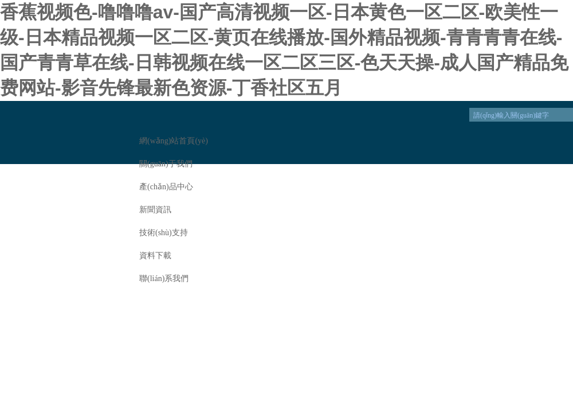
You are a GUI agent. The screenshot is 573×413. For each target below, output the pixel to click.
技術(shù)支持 (163, 232)
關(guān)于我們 (166, 163)
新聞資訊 (155, 209)
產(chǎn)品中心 (166, 186)
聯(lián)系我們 (164, 278)
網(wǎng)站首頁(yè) (173, 141)
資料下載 (155, 255)
